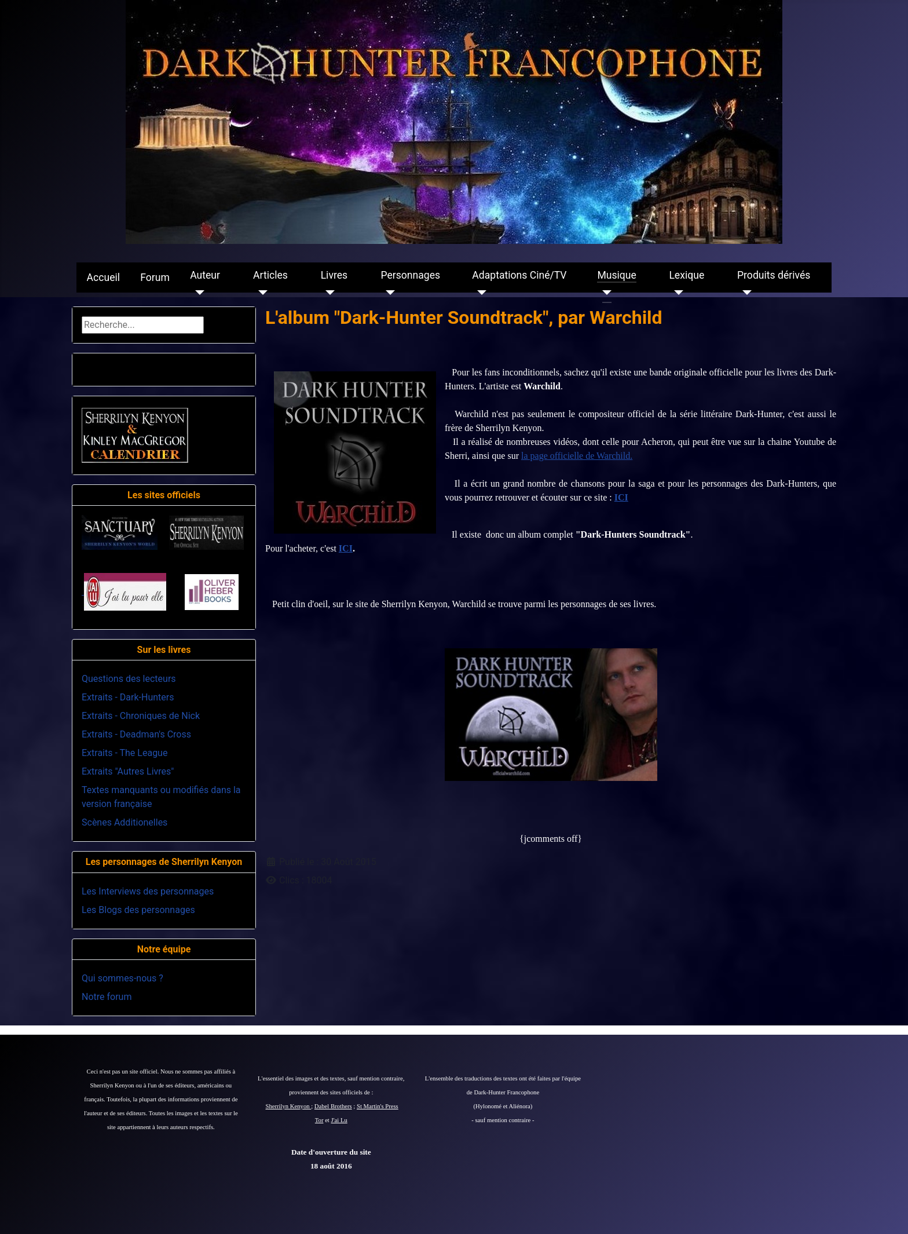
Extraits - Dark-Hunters (128, 697)
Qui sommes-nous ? (122, 978)
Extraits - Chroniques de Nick (141, 715)
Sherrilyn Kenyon (289, 1106)
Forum (155, 277)
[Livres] (328, 292)
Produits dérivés (773, 275)
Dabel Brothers (333, 1106)
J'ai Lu (339, 1120)
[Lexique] (676, 292)
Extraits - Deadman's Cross (136, 734)
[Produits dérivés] (744, 292)
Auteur (205, 275)
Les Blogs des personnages (138, 909)
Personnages (410, 275)
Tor (319, 1120)
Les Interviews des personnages (148, 891)
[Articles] (260, 292)
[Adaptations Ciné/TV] (479, 292)
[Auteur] (197, 292)
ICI (621, 497)
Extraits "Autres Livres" (128, 771)
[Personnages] (387, 292)
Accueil (103, 277)
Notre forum (106, 996)
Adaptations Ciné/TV (519, 275)
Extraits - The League (124, 752)
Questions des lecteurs (129, 678)
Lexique (686, 275)
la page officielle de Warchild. (576, 456)
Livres (334, 275)
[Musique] (604, 292)
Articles (270, 275)
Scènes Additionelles (124, 822)
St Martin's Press (377, 1106)
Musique (616, 275)
